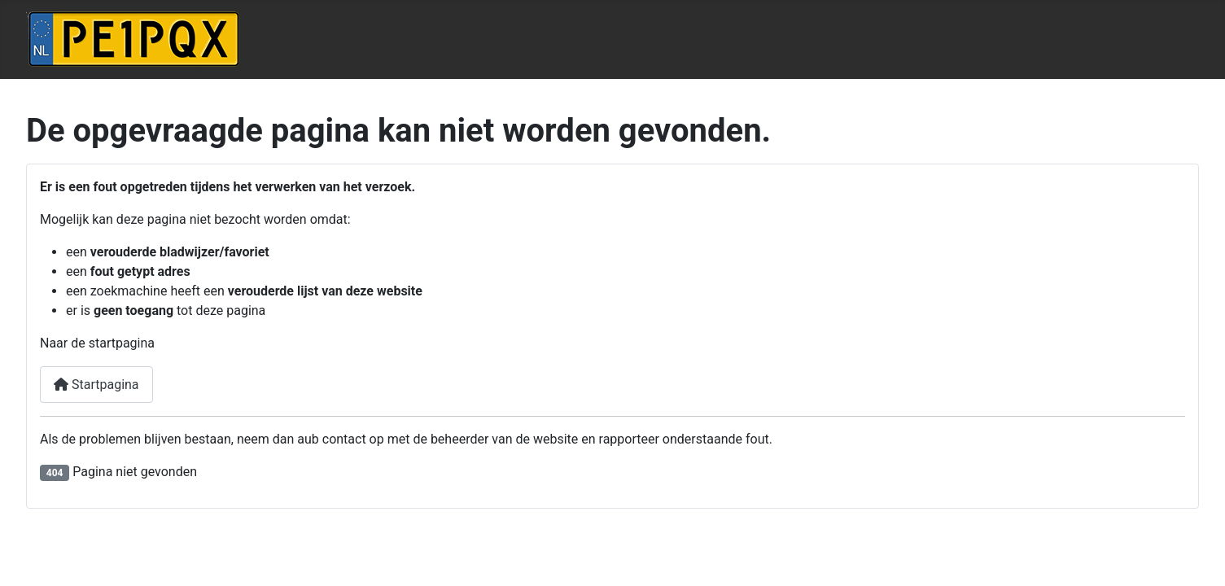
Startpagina (96, 384)
